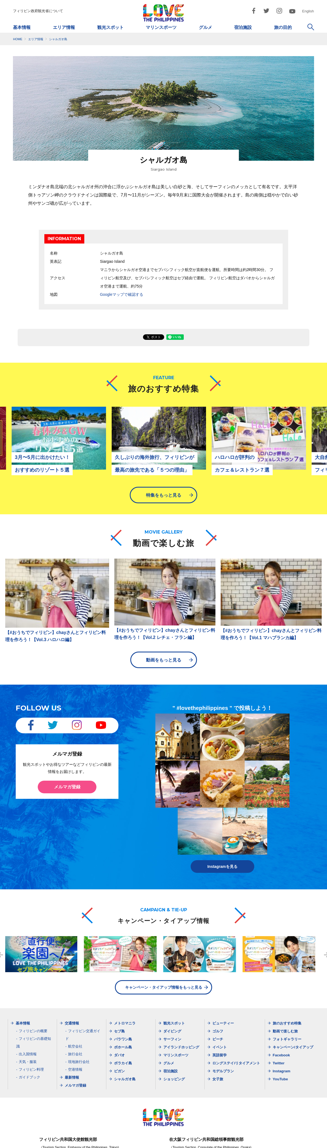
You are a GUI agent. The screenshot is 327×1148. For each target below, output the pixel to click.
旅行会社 (75, 1005)
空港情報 (75, 1020)
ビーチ (217, 990)
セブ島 (119, 982)
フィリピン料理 (31, 1020)
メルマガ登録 (67, 784)
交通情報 (72, 974)
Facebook (281, 1006)
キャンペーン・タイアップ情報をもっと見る (163, 938)
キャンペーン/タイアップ (293, 998)
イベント (219, 998)
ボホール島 (123, 998)
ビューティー (223, 974)
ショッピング (174, 1030)
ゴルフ (217, 982)
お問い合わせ (256, 1142)
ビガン (119, 1022)
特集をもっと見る (163, 495)
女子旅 (217, 1030)
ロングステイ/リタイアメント (236, 1014)
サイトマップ (128, 1142)
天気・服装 (28, 1012)
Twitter (279, 1014)
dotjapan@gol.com (88, 1124)
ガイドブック (29, 1028)
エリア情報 (64, 27)
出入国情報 (28, 1005)
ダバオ (119, 1006)
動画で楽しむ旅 (285, 982)
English (308, 11)
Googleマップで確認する (121, 294)
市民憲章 (228, 1142)
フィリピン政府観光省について (38, 11)
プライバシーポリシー (166, 1142)
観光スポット (110, 27)
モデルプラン (223, 1022)
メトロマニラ (125, 974)
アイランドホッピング (181, 998)
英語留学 (219, 1006)
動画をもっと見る (163, 657)
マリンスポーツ (161, 27)
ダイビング (172, 982)
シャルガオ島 (125, 1030)
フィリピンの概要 (33, 982)
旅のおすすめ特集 (287, 974)
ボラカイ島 (123, 1014)
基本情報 (22, 27)
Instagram (281, 1022)
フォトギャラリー (287, 990)
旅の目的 (283, 27)
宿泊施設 (243, 27)
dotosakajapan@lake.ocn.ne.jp (228, 1124)
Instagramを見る (222, 817)
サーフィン (172, 990)
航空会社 (75, 997)
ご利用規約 (202, 1142)
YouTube (280, 1030)
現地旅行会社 (79, 1012)
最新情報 (72, 1028)
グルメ (205, 27)
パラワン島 (123, 990)
